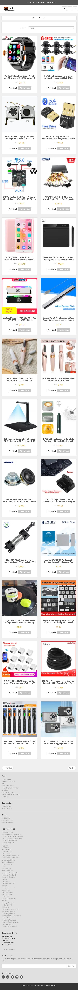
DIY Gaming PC (7, 907)
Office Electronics (7, 873)
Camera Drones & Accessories (12, 836)
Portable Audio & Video (9, 843)
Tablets (4, 881)
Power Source (6, 870)
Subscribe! (71, 968)
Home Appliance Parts (9, 928)
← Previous (7, 768)
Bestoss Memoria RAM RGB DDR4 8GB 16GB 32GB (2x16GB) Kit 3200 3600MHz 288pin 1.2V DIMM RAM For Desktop (19, 321)
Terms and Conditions (9, 783)
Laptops (4, 888)
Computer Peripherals (9, 877)
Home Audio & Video (8, 845)
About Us (5, 792)
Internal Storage (7, 896)
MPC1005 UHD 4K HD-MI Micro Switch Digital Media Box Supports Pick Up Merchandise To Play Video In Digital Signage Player (58, 200)
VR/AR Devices (7, 866)
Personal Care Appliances (10, 924)
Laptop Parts (6, 892)
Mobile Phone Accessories (10, 911)
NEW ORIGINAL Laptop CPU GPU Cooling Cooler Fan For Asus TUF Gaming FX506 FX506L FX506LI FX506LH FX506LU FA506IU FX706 (19, 139)
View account (51, 2)
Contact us (30, 2)
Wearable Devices (8, 864)
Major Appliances (7, 926)
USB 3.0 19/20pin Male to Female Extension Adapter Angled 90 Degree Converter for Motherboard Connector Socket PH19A (58, 502)
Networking (5, 898)
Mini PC (4, 903)
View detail (13, 88)
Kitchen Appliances (8, 920)
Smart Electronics (8, 853)
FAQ (3, 785)
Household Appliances (9, 922)
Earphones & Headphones (10, 858)
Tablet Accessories (8, 885)
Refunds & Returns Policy (10, 790)
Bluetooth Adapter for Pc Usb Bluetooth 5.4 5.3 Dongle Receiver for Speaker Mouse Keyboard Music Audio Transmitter (58, 139)
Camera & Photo (7, 834)
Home (35, 18)
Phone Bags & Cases (8, 915)
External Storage (7, 894)
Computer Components (10, 875)
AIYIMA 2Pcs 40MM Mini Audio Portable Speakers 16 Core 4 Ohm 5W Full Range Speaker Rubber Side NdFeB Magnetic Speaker (19, 502)
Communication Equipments (11, 918)
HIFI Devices (6, 849)
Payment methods (8, 788)
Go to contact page (8, 951)
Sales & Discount (7, 822)
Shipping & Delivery (8, 794)
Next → (72, 768)
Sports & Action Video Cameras (12, 838)
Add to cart (25, 88)
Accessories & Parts (8, 862)
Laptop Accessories (8, 890)
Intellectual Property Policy (10, 796)
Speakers (5, 847)
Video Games (6, 855)
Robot (4, 868)
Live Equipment (7, 851)
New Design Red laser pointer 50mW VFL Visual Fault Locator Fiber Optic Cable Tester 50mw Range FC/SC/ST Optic (19, 744)
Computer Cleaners (8, 879)
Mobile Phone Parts (8, 913)
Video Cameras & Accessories (12, 840)
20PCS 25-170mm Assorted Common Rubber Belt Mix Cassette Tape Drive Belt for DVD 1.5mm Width (58, 683)
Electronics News (7, 824)
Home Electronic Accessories (11, 860)
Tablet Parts (6, 883)
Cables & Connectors (9, 900)
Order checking (40, 2)
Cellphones (5, 909)
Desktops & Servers (8, 905)
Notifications (6, 820)
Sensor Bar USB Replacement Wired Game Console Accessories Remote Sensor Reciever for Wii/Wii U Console (58, 320)
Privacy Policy (6, 781)
